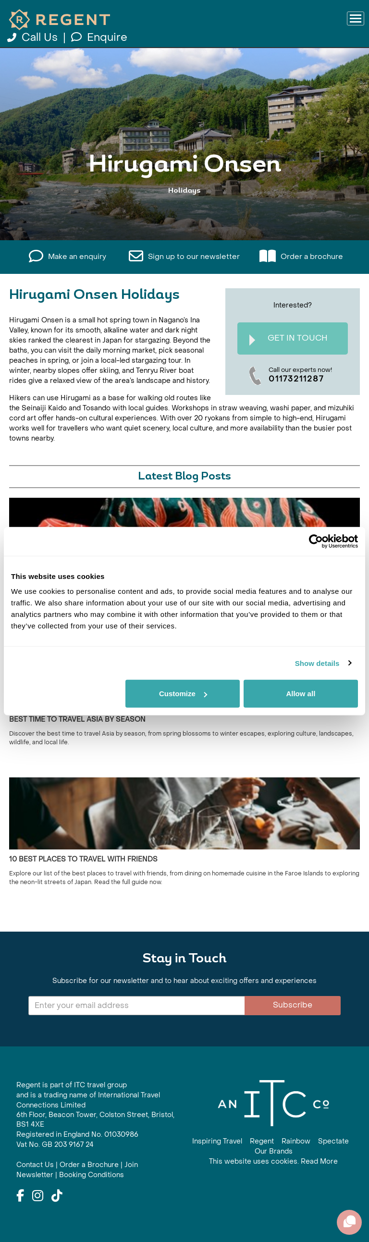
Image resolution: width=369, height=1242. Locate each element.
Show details (317, 663)
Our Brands (274, 1151)
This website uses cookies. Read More (273, 1161)
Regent (262, 1141)
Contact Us (35, 1164)
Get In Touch (288, 339)
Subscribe (292, 1005)
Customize (183, 693)
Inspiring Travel (217, 1141)
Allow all (300, 693)
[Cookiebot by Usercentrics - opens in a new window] (316, 541)
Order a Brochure (89, 1164)
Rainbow (296, 1141)
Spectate (333, 1141)
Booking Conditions (91, 1175)
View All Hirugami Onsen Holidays (184, 208)
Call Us (34, 37)
